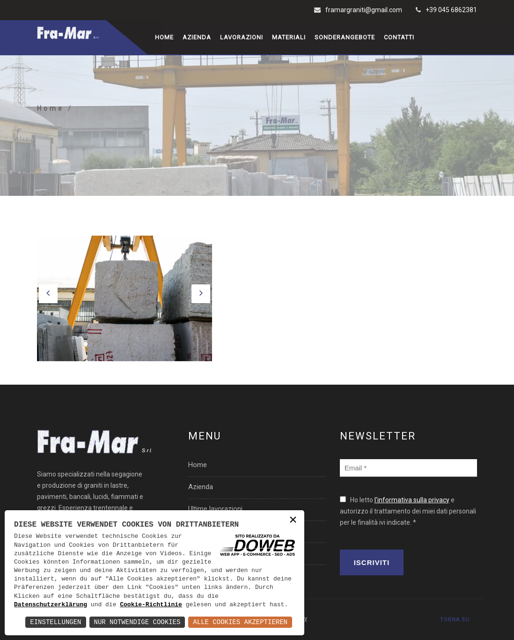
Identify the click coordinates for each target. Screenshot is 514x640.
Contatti (399, 37)
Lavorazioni (241, 37)
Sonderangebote (345, 37)
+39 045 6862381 (451, 10)
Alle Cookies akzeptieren (240, 622)
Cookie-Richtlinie (151, 605)
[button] (48, 293)
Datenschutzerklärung (50, 605)
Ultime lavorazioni (215, 509)
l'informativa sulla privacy (411, 500)
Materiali (289, 37)
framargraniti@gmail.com (363, 10)
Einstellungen (55, 622)
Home (164, 37)
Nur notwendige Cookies (137, 622)
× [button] (293, 520)
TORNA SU (455, 620)
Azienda (197, 37)
